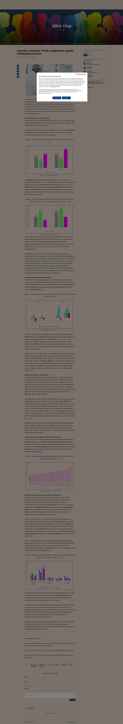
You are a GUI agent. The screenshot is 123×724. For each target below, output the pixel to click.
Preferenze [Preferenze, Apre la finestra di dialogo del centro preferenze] (56, 97)
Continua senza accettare (81, 74)
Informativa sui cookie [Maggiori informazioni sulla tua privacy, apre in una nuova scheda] (54, 86)
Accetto (66, 97)
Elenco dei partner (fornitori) (45, 93)
